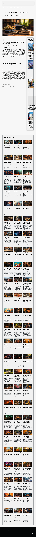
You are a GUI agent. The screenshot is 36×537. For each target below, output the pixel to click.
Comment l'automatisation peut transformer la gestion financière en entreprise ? (31, 55)
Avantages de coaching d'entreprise (26, 454)
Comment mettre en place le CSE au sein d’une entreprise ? (18, 163)
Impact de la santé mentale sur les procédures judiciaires (18, 193)
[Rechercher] (17, 533)
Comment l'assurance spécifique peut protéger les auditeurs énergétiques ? (30, 125)
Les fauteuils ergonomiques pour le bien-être (18, 485)
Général (7, 7)
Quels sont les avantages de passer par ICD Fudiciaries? (27, 485)
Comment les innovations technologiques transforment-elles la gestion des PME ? (31, 91)
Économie (4, 530)
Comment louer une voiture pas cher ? (7, 515)
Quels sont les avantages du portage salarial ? (8, 315)
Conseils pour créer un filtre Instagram (17, 392)
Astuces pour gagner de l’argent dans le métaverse (7, 470)
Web (13, 530)
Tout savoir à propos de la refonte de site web (26, 438)
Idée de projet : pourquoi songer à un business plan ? (18, 438)
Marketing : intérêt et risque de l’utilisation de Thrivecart (18, 408)
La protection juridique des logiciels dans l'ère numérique (8, 224)
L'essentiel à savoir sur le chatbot (26, 500)
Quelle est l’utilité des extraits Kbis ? (18, 454)
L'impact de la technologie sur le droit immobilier (8, 162)
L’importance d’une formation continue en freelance (27, 423)
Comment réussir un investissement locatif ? (18, 331)
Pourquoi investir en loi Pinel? (18, 360)
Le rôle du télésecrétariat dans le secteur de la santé (18, 209)
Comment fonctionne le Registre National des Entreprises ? (27, 301)
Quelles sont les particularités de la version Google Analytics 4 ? (27, 346)
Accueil (3, 7)
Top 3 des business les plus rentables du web (8, 407)
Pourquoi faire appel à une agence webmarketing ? (8, 438)
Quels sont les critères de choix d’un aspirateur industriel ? (27, 392)
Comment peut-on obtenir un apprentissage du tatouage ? (18, 316)
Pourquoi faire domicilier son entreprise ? (26, 239)
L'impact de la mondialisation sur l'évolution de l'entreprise (27, 224)
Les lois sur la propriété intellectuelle (7, 377)
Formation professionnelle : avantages (18, 377)
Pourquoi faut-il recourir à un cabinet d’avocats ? (7, 485)
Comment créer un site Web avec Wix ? (8, 454)
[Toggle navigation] (4, 3)
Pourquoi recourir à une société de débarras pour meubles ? (18, 516)
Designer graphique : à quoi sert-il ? (8, 500)
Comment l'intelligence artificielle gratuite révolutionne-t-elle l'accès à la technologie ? (30, 74)
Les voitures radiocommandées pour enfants (27, 407)
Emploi (16, 530)
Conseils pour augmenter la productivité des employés (17, 470)
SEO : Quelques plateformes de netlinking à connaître (17, 501)
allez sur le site (13, 52)
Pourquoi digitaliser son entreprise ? (17, 423)
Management (8, 530)
